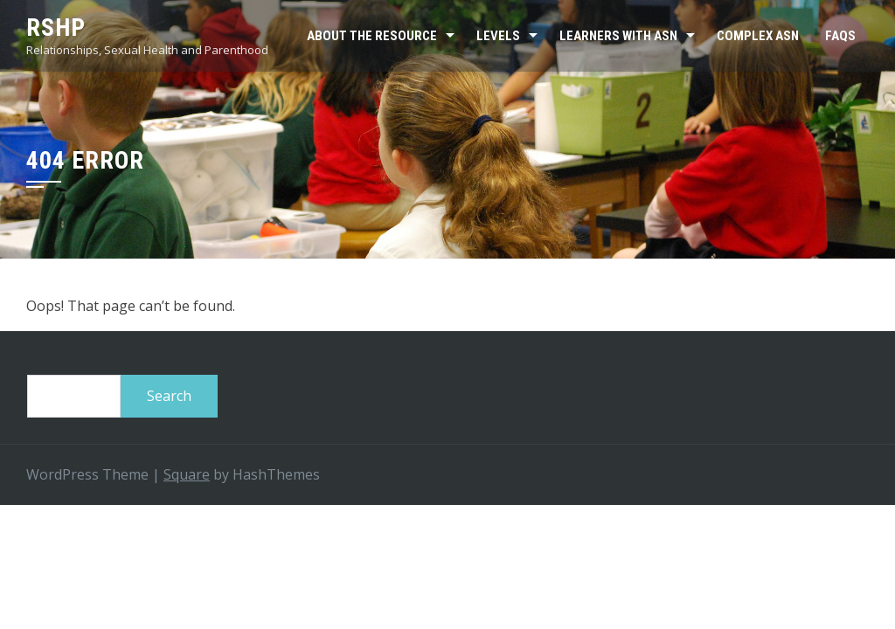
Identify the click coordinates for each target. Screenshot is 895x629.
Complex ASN (758, 36)
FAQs (840, 36)
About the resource (372, 36)
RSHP (56, 27)
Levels (498, 36)
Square (186, 474)
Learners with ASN (618, 36)
